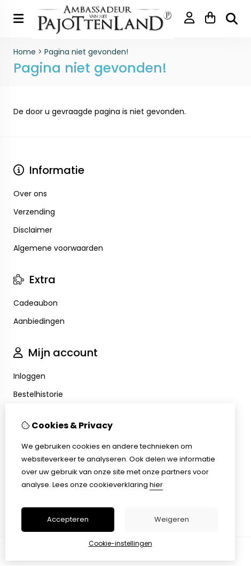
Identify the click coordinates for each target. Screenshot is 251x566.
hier (156, 485)
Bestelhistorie (38, 394)
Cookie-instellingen (120, 543)
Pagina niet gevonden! (86, 51)
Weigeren (171, 519)
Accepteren (68, 519)
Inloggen (29, 376)
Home (24, 51)
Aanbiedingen (39, 321)
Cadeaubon (35, 303)
